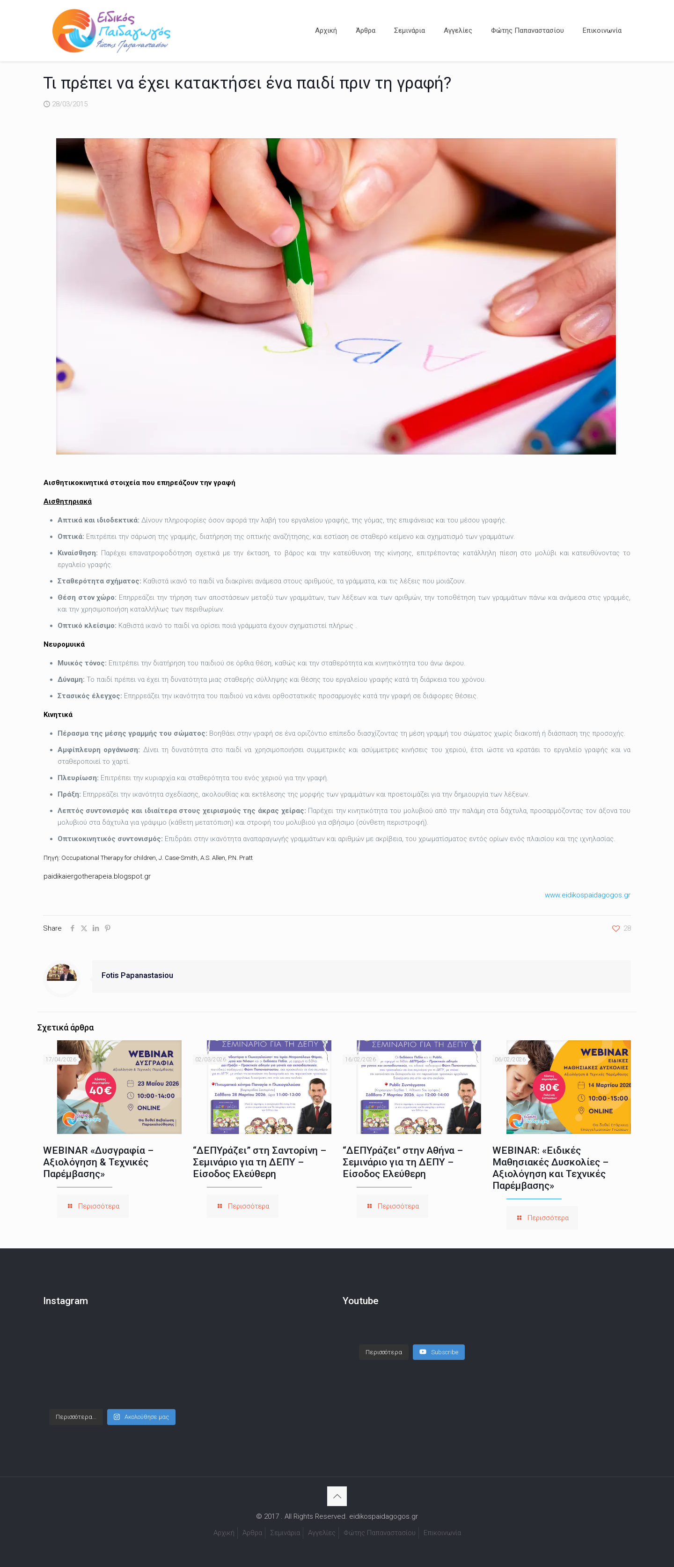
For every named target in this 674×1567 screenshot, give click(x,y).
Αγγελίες (322, 1533)
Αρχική (223, 1533)
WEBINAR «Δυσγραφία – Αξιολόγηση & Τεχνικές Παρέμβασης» (98, 1162)
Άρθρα (252, 1533)
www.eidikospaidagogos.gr (587, 895)
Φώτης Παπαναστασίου (380, 1533)
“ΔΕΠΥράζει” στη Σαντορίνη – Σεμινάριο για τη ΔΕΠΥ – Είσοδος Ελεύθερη (259, 1162)
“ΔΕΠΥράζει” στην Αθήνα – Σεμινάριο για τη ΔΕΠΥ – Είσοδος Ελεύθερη (403, 1162)
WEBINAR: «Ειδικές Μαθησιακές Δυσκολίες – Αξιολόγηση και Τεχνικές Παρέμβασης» (550, 1168)
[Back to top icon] (337, 1496)
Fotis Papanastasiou (137, 975)
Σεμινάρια (285, 1533)
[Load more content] (384, 1343)
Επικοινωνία (442, 1533)
